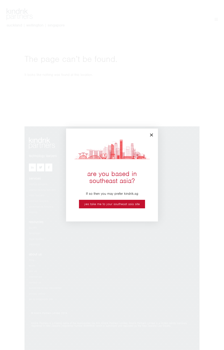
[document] (112, 175)
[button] (151, 135)
